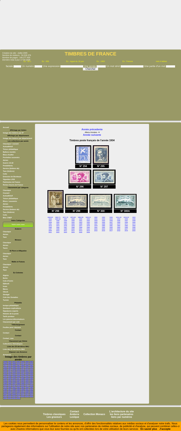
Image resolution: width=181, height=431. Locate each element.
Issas (5, 286)
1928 (27, 373)
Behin (5, 278)
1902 (27, 367)
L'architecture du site (121, 411)
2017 (18, 396)
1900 (18, 367)
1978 (31, 385)
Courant (6, 193)
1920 (22, 371)
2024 (18, 398)
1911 (22, 369)
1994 (9, 391)
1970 (27, 384)
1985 (31, 387)
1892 (31, 365)
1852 (14, 362)
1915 (31, 369)
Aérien (5, 160)
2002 (14, 393)
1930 (5, 375)
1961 (18, 382)
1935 (27, 375)
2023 (14, 398)
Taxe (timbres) (8, 171)
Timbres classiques (54, 414)
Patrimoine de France (11, 182)
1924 (9, 373)
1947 (18, 378)
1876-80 (73, 217)
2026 (88, 232)
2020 (31, 396)
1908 (14, 369)
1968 (18, 384)
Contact (6, 333)
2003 (18, 393)
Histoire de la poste (11, 314)
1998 (27, 391)
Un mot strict (113, 66)
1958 (5, 382)
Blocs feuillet (8, 155)
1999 (31, 391)
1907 (9, 369)
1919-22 (126, 217)
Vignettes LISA (9, 179)
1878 (9, 365)
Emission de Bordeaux (12, 177)
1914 (27, 369)
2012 (27, 395)
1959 (9, 382)
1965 (5, 384)
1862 (31, 362)
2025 (80, 232)
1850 (9, 362)
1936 (31, 375)
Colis (5, 174)
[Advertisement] (90, 26)
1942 (27, 376)
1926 (18, 373)
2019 (27, 396)
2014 (5, 396)
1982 (18, 387)
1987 (9, 389)
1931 (9, 375)
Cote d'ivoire (8, 281)
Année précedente (92, 129)
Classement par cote (11, 322)
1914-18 (118, 217)
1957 (31, 380)
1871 (22, 364)
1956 (27, 380)
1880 (14, 365)
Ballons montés (9, 152)
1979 (5, 387)
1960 (14, 382)
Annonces (7, 355)
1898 (14, 367)
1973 (9, 385)
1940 (18, 376)
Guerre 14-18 (8, 163)
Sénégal (6, 294)
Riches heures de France (13, 185)
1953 (14, 380)
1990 (22, 389)
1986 (5, 389)
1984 (27, 387)
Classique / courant (11, 144)
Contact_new (8, 338)
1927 (22, 373)
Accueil (6, 127)
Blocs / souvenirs (10, 201)
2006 (31, 393)
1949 (27, 378)
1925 (14, 373)
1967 (14, 384)
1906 (5, 369)
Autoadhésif (8, 146)
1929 (31, 373)
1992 (31, 389)
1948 (22, 378)
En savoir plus (149, 429)
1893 (5, 367)
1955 (22, 380)
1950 (31, 378)
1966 (9, 384)
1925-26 (58, 219)
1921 (27, 371)
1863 (5, 364)
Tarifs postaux (8, 316)
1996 (18, 391)
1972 (5, 385)
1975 (18, 385)
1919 (18, 371)
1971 (31, 384)
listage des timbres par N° (13, 133)
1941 (22, 376)
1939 (14, 376)
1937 (5, 376)
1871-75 (65, 217)
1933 (18, 375)
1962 (22, 382)
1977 (27, 385)
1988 (14, 389)
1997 (22, 391)
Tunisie (6, 300)
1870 (18, 364)
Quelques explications (12, 308)
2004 (22, 393)
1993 (5, 391)
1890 (27, 365)
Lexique (74, 417)
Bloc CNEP (7, 218)
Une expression (52, 66)
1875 (27, 364)
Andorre (74, 414)
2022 (9, 398)
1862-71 (58, 217)
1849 (5, 362)
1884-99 (80, 217)
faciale (10, 66)
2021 (5, 398)
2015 (9, 396)
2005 (27, 393)
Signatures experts (10, 311)
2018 (22, 396)
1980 (9, 387)
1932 (14, 375)
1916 (5, 371)
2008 (9, 395)
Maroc (5, 289)
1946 (14, 378)
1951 (5, 380)
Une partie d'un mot (155, 66)
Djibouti (6, 283)
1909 (18, 369)
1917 (9, 371)
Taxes (5, 248)
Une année (90, 66)
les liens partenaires (121, 414)
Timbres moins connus (18, 224)
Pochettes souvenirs (11, 157)
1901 (22, 367)
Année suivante (92, 135)
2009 (14, 395)
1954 (18, 380)
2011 (22, 395)
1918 (14, 371)
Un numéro (28, 66)
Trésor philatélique (10, 149)
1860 (27, 362)
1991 (27, 389)
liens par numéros (121, 417)
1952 (9, 380)
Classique (7, 190)
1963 (27, 382)
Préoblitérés (8, 166)
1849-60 (50, 217)
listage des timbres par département (17, 138)
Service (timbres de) (11, 168)
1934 (22, 375)
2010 (18, 395)
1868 (9, 364)
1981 (14, 387)
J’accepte (165, 429)
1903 (31, 367)
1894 (9, 367)
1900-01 (88, 217)
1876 (31, 364)
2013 (31, 395)
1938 (9, 376)
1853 (18, 362)
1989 (18, 389)
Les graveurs (54, 417)
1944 (5, 378)
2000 (5, 393)
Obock (5, 292)
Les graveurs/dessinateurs (13, 319)
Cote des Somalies (10, 297)
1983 (22, 387)
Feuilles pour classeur (12, 327)
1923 (5, 373)
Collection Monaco (94, 414)
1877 (5, 365)
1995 (14, 391)
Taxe (5, 237)
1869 (14, 364)
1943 (31, 376)
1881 (18, 365)
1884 (22, 365)
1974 (14, 385)
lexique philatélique (11, 305)
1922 (31, 371)
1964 (31, 382)
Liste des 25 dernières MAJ (14, 349)
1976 (22, 385)
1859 (22, 362)
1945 (9, 378)
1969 (22, 384)
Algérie (6, 275)
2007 (5, 395)
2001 (9, 393)
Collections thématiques (13, 344)
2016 (14, 396)
